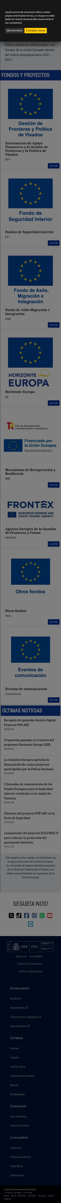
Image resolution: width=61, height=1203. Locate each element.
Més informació (14, 30)
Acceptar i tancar (35, 30)
